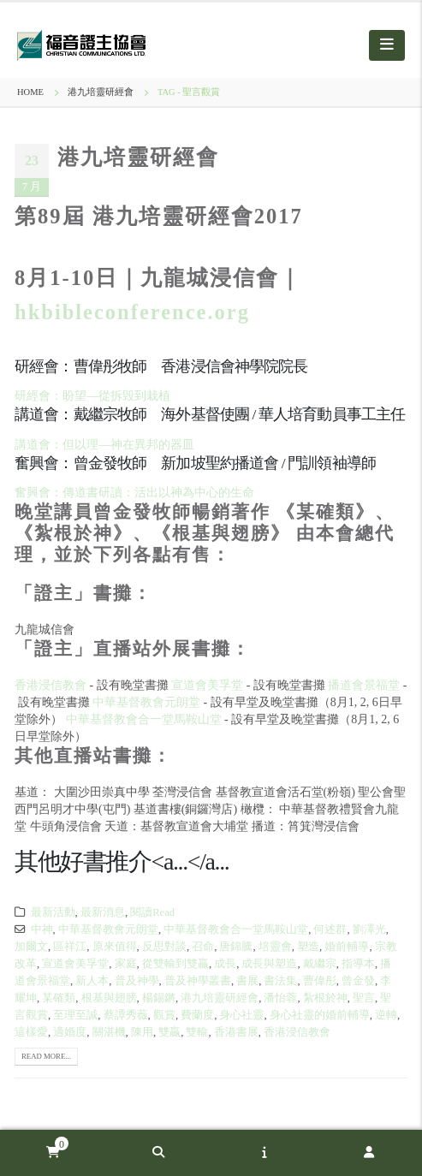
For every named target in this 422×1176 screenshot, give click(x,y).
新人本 (92, 981)
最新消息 (102, 912)
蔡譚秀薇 (126, 1015)
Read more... (46, 1056)
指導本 (358, 964)
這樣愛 (31, 1032)
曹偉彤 (319, 981)
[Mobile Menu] (387, 45)
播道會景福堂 (364, 685)
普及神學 (137, 981)
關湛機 (109, 1032)
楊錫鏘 (158, 998)
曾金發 (358, 981)
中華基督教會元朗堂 (146, 702)
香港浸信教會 (50, 685)
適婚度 (69, 1032)
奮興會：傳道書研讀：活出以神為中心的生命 (134, 492)
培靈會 (275, 947)
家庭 (126, 964)
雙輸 (197, 1032)
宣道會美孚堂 (207, 685)
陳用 (142, 1032)
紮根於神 (325, 998)
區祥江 (69, 947)
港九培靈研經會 (138, 157)
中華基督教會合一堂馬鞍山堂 (144, 719)
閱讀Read (152, 912)
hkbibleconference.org (132, 312)
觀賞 (164, 1015)
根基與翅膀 (109, 998)
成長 (225, 964)
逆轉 (386, 1015)
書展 (247, 981)
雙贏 (169, 1032)
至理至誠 (75, 1015)
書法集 (280, 981)
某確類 (58, 998)
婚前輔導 (346, 947)
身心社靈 (241, 1015)
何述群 (330, 929)
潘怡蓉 (280, 998)
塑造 (308, 947)
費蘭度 (197, 1015)
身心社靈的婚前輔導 (320, 1015)
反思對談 (164, 947)
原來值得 (114, 947)
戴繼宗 (319, 964)
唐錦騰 (236, 947)
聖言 (364, 998)
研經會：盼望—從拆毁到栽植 (92, 395)
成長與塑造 (269, 964)
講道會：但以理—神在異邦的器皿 (104, 444)
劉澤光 (369, 929)
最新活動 (53, 912)
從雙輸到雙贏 (175, 964)
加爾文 (31, 947)
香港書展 (236, 1032)
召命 (203, 947)
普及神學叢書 (197, 981)
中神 (42, 929)
